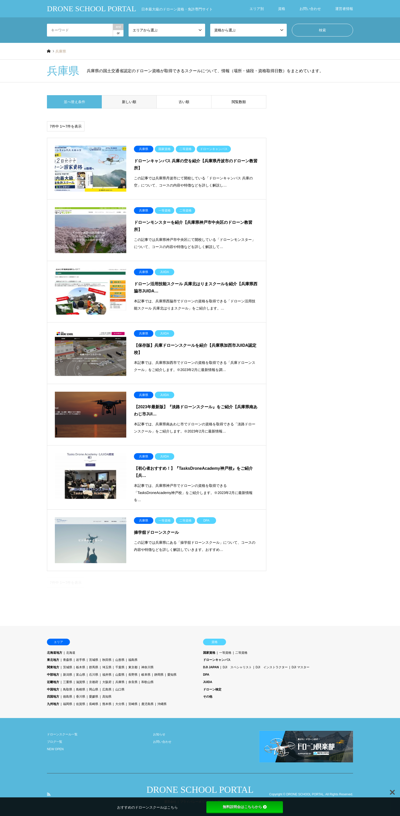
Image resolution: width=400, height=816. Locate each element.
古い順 (184, 102)
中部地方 (53, 674)
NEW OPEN (55, 749)
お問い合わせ (310, 9)
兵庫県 (119, 682)
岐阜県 (146, 674)
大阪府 (106, 682)
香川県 (80, 696)
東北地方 (53, 660)
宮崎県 (133, 704)
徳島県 (67, 696)
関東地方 (53, 667)
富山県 (80, 674)
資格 (281, 9)
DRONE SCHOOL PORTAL (200, 790)
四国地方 (53, 696)
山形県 (119, 660)
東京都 (133, 667)
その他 (207, 696)
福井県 (106, 674)
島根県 (80, 689)
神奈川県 (147, 667)
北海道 (70, 652)
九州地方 (53, 704)
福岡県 (67, 704)
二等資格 (241, 652)
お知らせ (159, 734)
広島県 (106, 689)
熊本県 (106, 704)
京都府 (93, 682)
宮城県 (93, 660)
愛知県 (172, 674)
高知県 (106, 696)
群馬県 (93, 667)
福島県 (133, 660)
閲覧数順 (239, 102)
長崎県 (93, 704)
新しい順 (129, 102)
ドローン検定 (212, 689)
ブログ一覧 (54, 742)
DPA (206, 674)
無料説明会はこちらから (245, 807)
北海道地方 (54, 652)
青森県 (67, 660)
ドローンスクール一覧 (62, 734)
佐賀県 (80, 704)
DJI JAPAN (211, 667)
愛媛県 (93, 696)
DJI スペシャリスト (237, 667)
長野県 (133, 674)
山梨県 (119, 674)
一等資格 (225, 652)
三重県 (67, 682)
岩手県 (80, 660)
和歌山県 (147, 682)
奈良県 (133, 682)
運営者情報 (344, 9)
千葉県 (119, 667)
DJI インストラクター (272, 667)
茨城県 (67, 667)
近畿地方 (53, 682)
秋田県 (106, 660)
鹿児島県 (147, 704)
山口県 (119, 689)
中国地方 (53, 689)
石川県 (93, 674)
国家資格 (209, 652)
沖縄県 (162, 704)
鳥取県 (67, 689)
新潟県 (67, 674)
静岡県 (159, 674)
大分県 (119, 704)
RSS (49, 794)
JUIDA (207, 682)
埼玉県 (106, 667)
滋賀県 (80, 682)
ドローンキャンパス (217, 660)
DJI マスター (300, 667)
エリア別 (256, 9)
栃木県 (80, 667)
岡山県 (93, 689)
